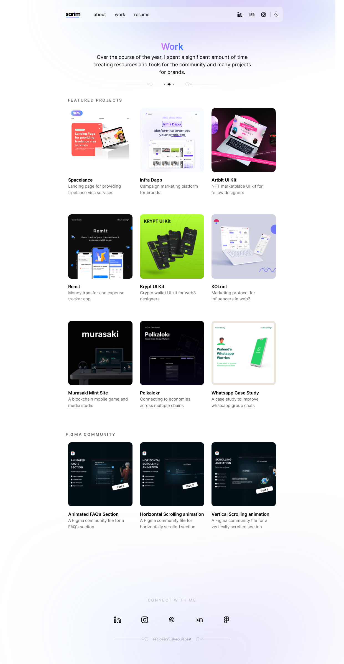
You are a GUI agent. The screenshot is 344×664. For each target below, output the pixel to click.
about (100, 14)
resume (141, 14)
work (120, 14)
